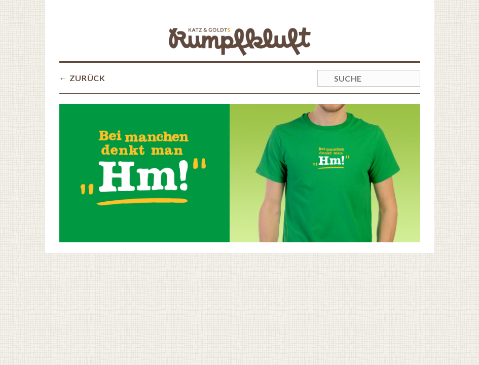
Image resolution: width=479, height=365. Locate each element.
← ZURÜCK (82, 78)
